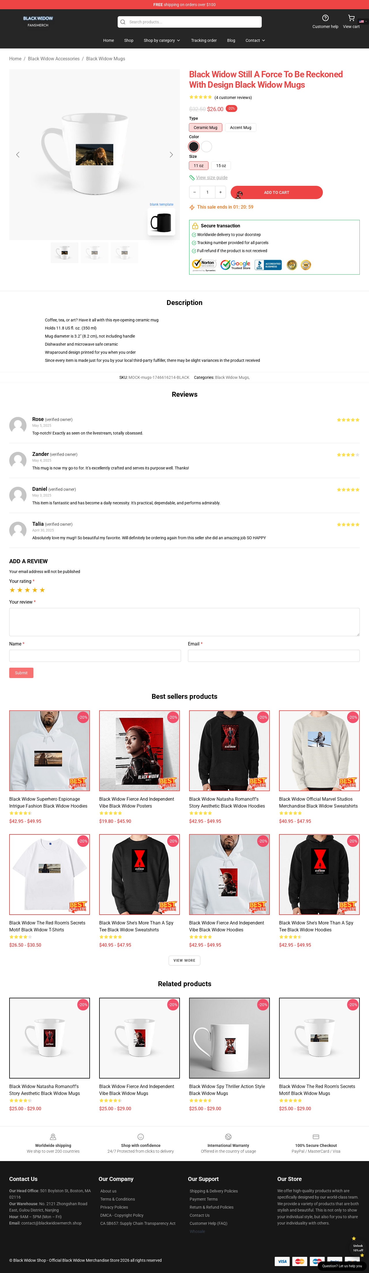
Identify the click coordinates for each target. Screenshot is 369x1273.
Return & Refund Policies (212, 1207)
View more (185, 961)
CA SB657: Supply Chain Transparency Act (138, 1223)
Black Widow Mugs (105, 58)
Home (15, 58)
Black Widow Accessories (54, 58)
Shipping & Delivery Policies (214, 1191)
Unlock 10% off (358, 1248)
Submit (21, 673)
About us (108, 1191)
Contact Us (200, 1215)
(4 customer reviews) (233, 97)
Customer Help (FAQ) (208, 1223)
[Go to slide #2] (94, 252)
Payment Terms (204, 1199)
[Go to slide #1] (64, 252)
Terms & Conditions (117, 1199)
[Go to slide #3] (124, 252)
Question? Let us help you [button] (342, 1266)
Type (193, 118)
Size (193, 156)
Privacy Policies (114, 1207)
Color (194, 136)
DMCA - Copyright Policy (122, 1215)
